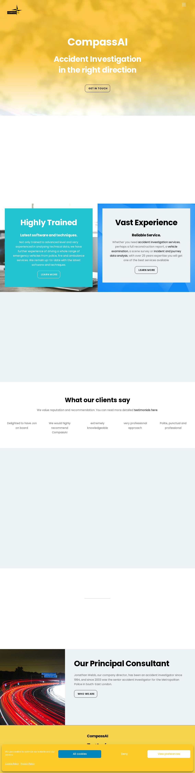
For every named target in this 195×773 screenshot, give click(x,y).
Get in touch (97, 88)
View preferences (169, 754)
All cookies (80, 754)
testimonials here (145, 410)
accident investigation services (159, 242)
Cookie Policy (12, 763)
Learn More (49, 274)
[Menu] (183, 4)
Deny (124, 754)
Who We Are (86, 694)
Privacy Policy (28, 763)
